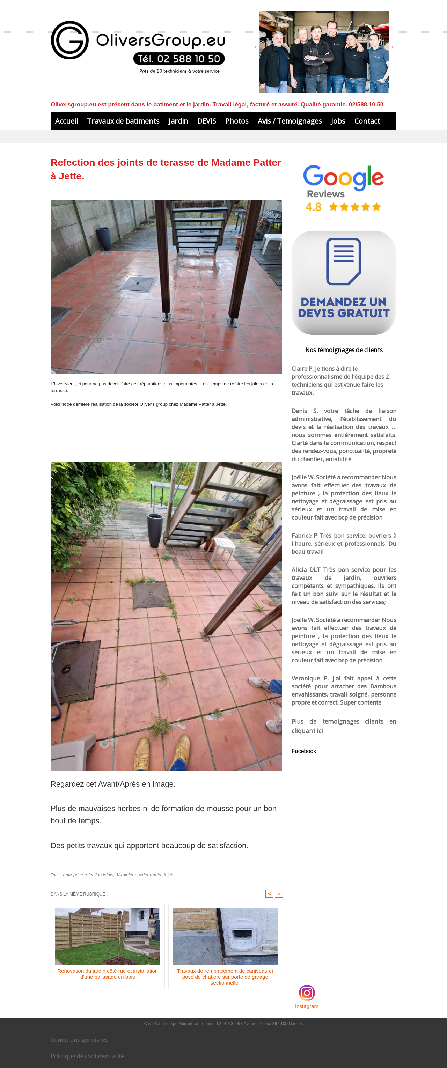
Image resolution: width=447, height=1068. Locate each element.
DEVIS (206, 121)
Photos (237, 121)
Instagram (306, 907)
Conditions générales (73, 1031)
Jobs (338, 121)
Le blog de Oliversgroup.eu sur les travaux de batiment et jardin (67, 1061)
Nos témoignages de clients (344, 349)
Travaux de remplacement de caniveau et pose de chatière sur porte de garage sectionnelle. (225, 977)
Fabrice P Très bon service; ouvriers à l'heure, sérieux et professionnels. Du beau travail (344, 489)
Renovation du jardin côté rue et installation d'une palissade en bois (107, 975)
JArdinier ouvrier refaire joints (139, 874)
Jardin (178, 121)
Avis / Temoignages (290, 121)
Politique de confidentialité (79, 1046)
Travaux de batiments (123, 121)
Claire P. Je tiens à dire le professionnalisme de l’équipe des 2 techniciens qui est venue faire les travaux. (343, 373)
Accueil (66, 121)
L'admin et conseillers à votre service (324, 74)
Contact (367, 121)
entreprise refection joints (86, 874)
